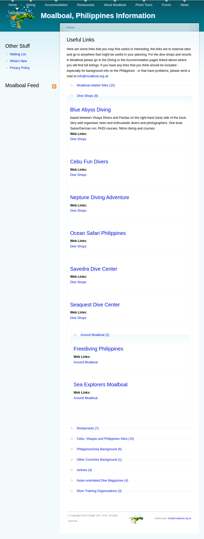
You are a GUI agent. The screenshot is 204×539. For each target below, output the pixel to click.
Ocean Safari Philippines (98, 233)
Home (12, 5)
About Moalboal (115, 5)
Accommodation (56, 5)
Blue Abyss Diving (90, 109)
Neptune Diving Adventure (99, 197)
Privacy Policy (20, 68)
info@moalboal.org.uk (92, 76)
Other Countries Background (99, 459)
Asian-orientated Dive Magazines (102, 480)
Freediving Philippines (98, 349)
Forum (166, 5)
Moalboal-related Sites (96, 85)
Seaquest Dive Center (95, 304)
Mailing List (18, 54)
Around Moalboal (95, 335)
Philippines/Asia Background (99, 449)
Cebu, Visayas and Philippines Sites (105, 439)
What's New (18, 61)
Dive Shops (87, 96)
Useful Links (17, 13)
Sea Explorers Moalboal (100, 384)
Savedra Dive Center (93, 269)
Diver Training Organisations (99, 491)
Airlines (84, 470)
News (185, 5)
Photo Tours (143, 5)
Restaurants (85, 5)
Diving (30, 5)
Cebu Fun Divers (89, 161)
